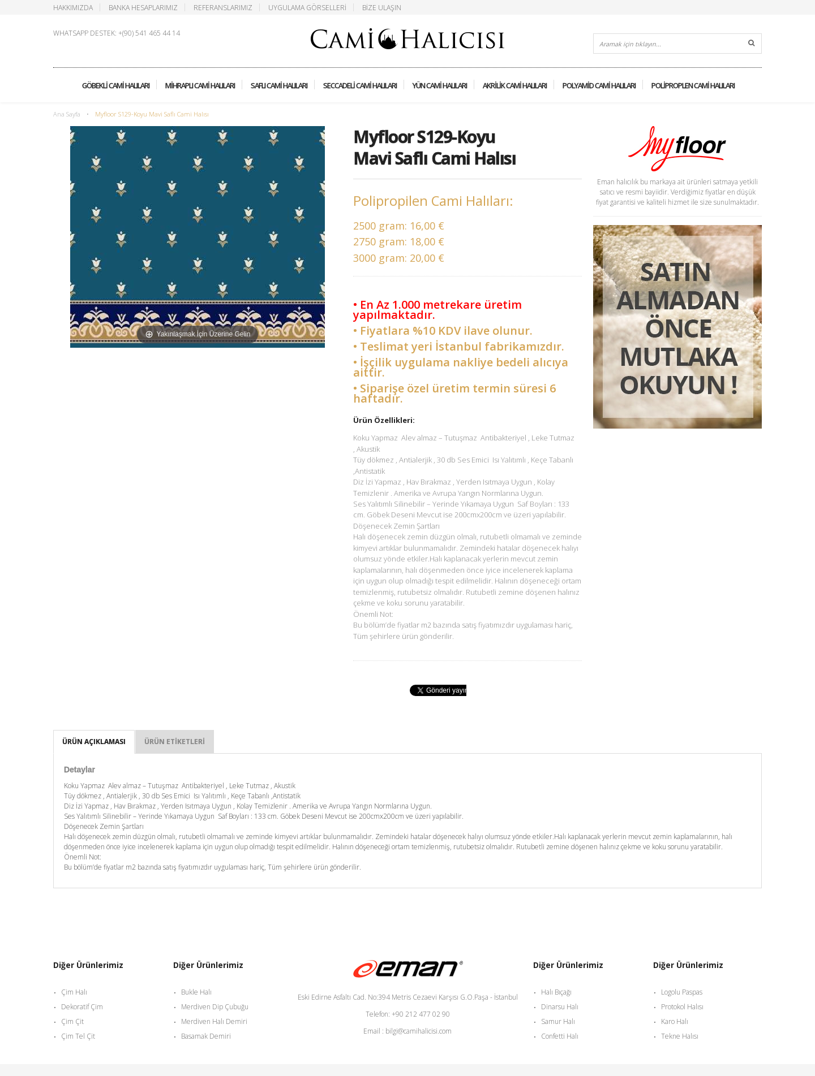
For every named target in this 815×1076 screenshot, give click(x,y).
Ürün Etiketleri (174, 741)
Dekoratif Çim (82, 1007)
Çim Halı (74, 992)
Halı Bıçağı (556, 992)
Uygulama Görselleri (307, 7)
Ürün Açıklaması (94, 741)
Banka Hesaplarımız (143, 7)
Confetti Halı (559, 1036)
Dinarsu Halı (559, 1007)
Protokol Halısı (682, 1007)
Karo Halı (674, 1021)
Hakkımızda (73, 7)
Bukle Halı (196, 992)
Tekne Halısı (679, 1036)
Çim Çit (72, 1021)
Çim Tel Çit (78, 1036)
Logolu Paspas (681, 992)
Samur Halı (558, 1021)
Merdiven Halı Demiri (214, 1021)
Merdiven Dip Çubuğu (214, 1007)
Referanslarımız (223, 7)
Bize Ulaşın (381, 7)
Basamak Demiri (206, 1036)
